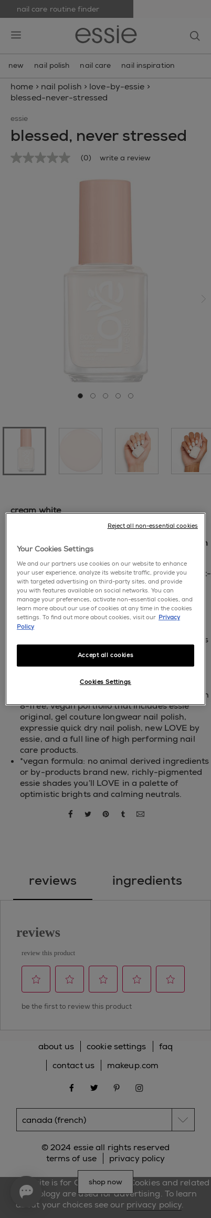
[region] (105, 609)
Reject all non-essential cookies (153, 526)
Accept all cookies (105, 655)
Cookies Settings (105, 682)
